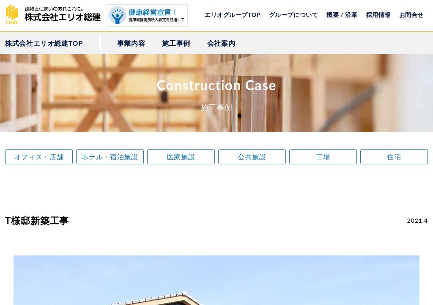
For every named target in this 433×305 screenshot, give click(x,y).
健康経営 (147, 15)
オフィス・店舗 (38, 156)
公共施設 (252, 156)
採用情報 (378, 14)
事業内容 (131, 43)
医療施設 (181, 156)
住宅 (394, 156)
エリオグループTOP (232, 14)
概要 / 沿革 (341, 14)
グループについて (293, 14)
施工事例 (176, 43)
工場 (323, 156)
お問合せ (411, 14)
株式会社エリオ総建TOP (44, 43)
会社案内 (221, 43)
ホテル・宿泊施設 (110, 156)
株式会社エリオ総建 (56, 14)
